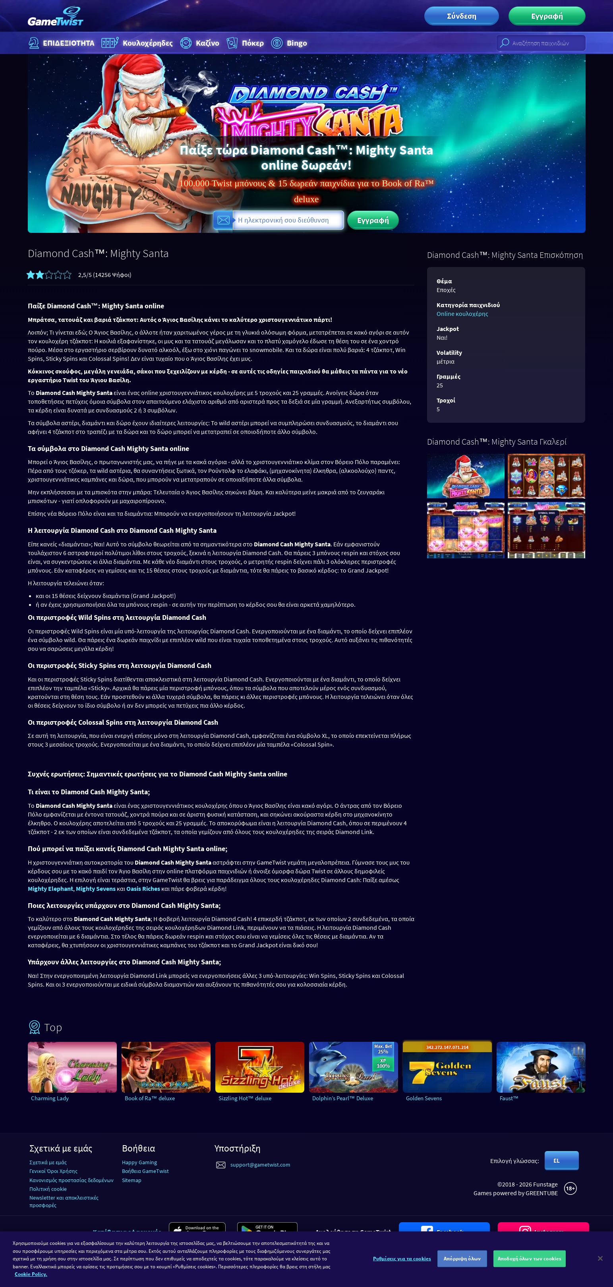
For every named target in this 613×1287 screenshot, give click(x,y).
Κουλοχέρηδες (136, 43)
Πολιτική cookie (48, 1188)
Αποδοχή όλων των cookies (529, 1263)
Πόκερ (244, 43)
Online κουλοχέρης (462, 313)
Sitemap (131, 1180)
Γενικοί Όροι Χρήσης (53, 1171)
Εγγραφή (547, 16)
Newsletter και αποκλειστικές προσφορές (64, 1201)
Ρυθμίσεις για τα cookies (402, 1263)
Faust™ (509, 1098)
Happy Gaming (139, 1162)
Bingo (288, 43)
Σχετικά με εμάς (48, 1162)
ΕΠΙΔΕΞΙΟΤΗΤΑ (60, 43)
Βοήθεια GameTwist (145, 1171)
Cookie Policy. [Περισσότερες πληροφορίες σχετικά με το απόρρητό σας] (31, 1278)
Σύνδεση (461, 16)
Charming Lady (50, 1098)
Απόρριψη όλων (462, 1263)
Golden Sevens (424, 1098)
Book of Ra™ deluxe (150, 1098)
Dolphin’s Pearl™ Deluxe (342, 1098)
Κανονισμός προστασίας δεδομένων (71, 1180)
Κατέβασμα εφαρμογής (127, 1232)
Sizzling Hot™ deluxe (245, 1098)
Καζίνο (198, 43)
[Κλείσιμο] (600, 1263)
